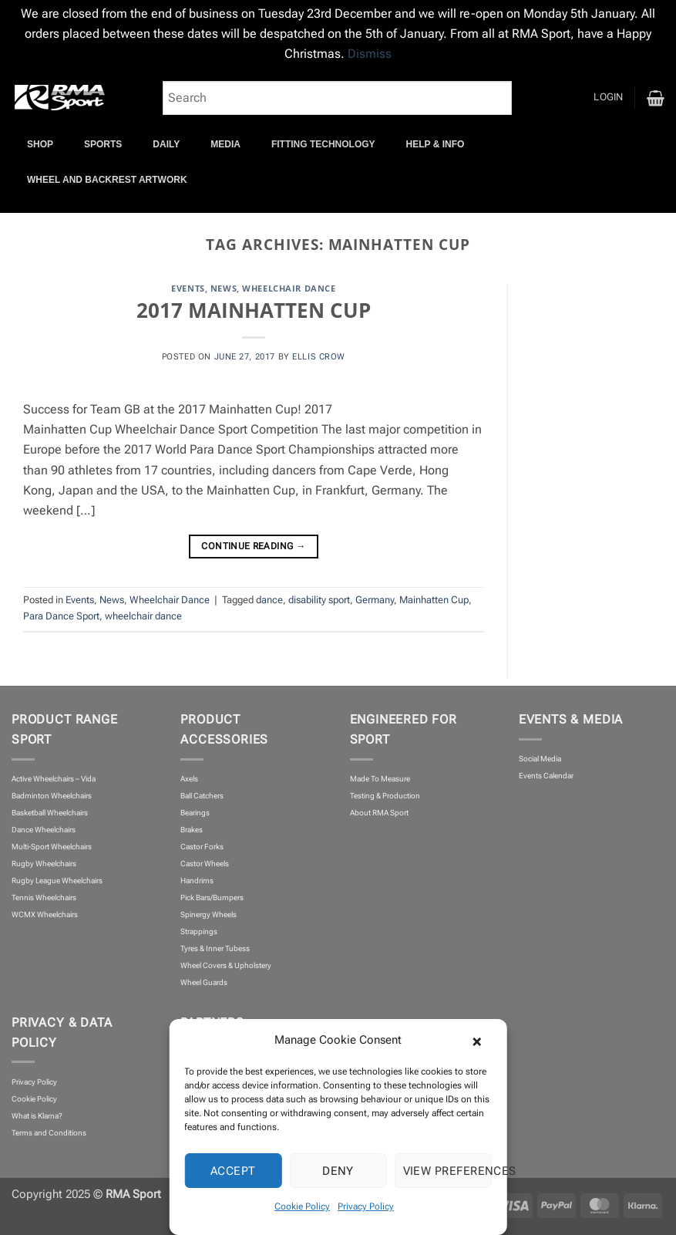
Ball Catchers (202, 795)
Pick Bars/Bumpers (212, 897)
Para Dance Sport (61, 616)
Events (187, 288)
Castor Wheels (204, 863)
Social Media (540, 758)
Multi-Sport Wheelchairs (52, 846)
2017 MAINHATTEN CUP (253, 310)
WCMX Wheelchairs (45, 914)
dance (269, 600)
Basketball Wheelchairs (50, 812)
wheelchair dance (143, 616)
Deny (338, 1171)
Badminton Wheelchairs (52, 795)
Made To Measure (380, 778)
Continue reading (253, 547)
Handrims (197, 880)
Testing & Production (385, 795)
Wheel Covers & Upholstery (225, 965)
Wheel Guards (203, 982)
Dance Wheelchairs (44, 829)
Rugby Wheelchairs (44, 863)
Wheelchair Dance (288, 288)
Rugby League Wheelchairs (57, 880)
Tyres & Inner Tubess (215, 948)
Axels (189, 778)
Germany (374, 600)
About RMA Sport (379, 812)
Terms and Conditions (49, 1133)
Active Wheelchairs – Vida (54, 778)
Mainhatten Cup (434, 600)
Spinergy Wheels (208, 914)
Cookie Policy (302, 1206)
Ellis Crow (318, 356)
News (223, 288)
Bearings (195, 812)
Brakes (191, 829)
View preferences (447, 1171)
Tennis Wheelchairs (44, 897)
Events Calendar (546, 775)
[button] (484, 1040)
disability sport (319, 600)
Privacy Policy (366, 1206)
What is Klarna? (37, 1116)
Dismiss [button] (370, 53)
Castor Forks (202, 846)
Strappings (198, 931)
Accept (233, 1171)
